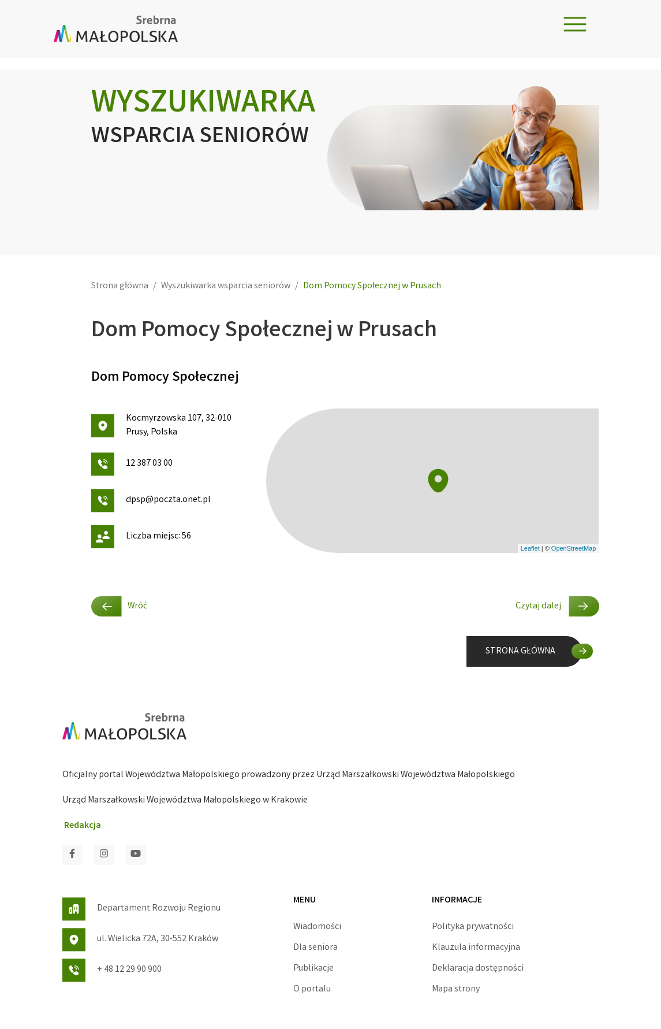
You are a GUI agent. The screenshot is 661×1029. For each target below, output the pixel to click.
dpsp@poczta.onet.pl (151, 500)
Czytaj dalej (557, 606)
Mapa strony (456, 989)
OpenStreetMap (573, 548)
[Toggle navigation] (575, 24)
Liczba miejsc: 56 (141, 536)
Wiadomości (317, 927)
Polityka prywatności (473, 927)
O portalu (312, 989)
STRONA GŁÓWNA (520, 651)
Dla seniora (315, 947)
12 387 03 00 (132, 464)
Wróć (119, 606)
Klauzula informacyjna (476, 947)
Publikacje (313, 968)
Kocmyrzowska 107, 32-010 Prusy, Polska (161, 425)
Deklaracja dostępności (478, 968)
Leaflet (530, 548)
